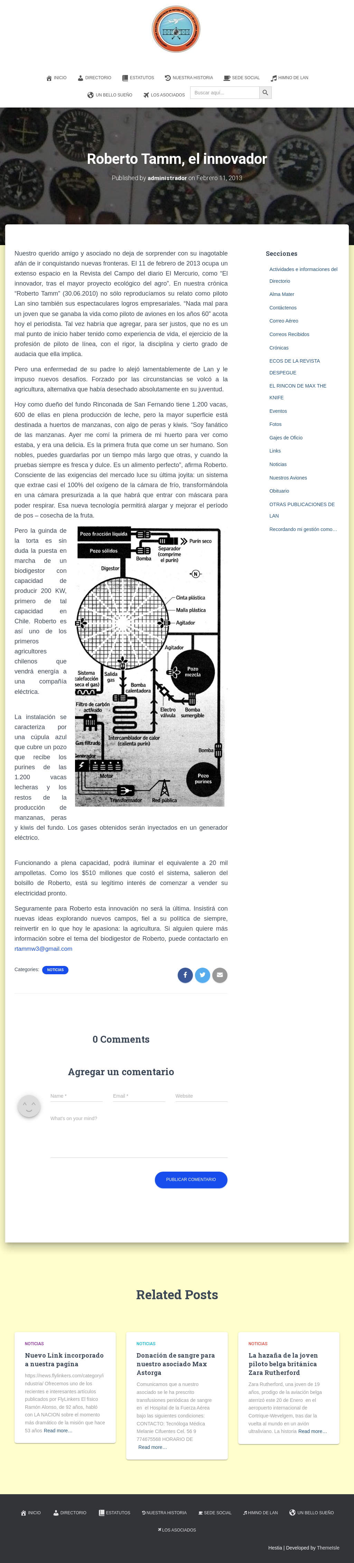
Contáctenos (283, 307)
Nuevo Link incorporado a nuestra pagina (64, 1359)
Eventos (278, 411)
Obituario (279, 491)
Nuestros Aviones (288, 478)
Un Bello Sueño (109, 95)
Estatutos (138, 78)
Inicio (56, 78)
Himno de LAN (289, 78)
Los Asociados (164, 95)
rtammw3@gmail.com (45, 948)
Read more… (58, 1430)
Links (275, 451)
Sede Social (241, 78)
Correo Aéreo (283, 321)
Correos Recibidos (289, 334)
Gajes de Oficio (285, 437)
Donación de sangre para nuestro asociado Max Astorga (176, 1364)
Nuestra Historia (189, 78)
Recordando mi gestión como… (303, 529)
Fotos (275, 424)
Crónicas (278, 348)
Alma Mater (281, 294)
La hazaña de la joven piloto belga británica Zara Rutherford (283, 1364)
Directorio (94, 78)
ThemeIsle (328, 1548)
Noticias (55, 970)
